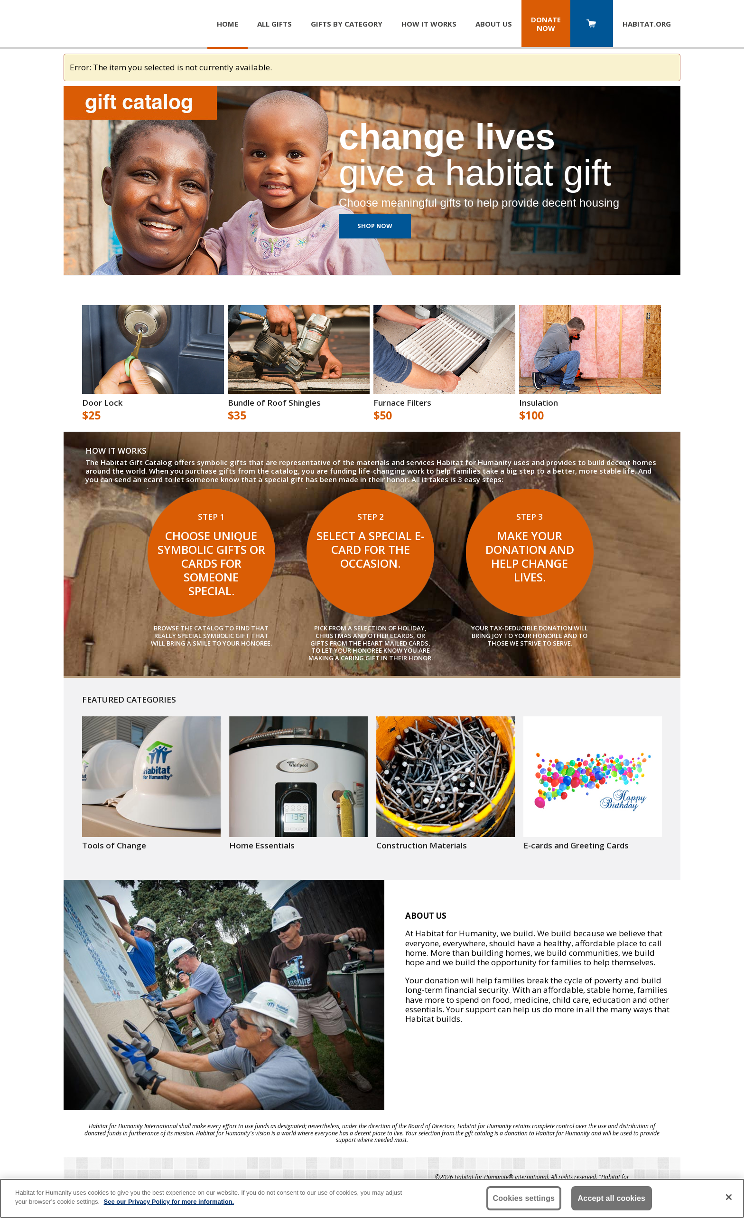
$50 (382, 415)
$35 (237, 415)
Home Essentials (262, 845)
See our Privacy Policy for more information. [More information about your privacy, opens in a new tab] (169, 1201)
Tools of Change (114, 845)
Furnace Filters (402, 403)
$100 (531, 415)
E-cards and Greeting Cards (576, 845)
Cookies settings (524, 1198)
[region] (372, 1198)
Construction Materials (421, 845)
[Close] (728, 1197)
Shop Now (374, 225)
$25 (91, 415)
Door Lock (102, 403)
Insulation (538, 403)
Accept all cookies (612, 1198)
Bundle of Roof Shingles (274, 403)
